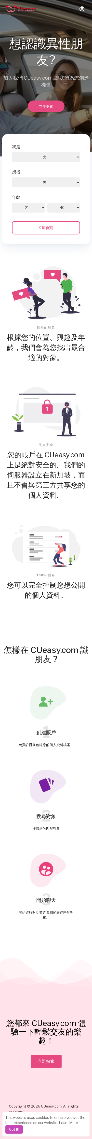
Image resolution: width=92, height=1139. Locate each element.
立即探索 (46, 106)
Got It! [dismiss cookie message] (14, 1129)
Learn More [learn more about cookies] (68, 1123)
